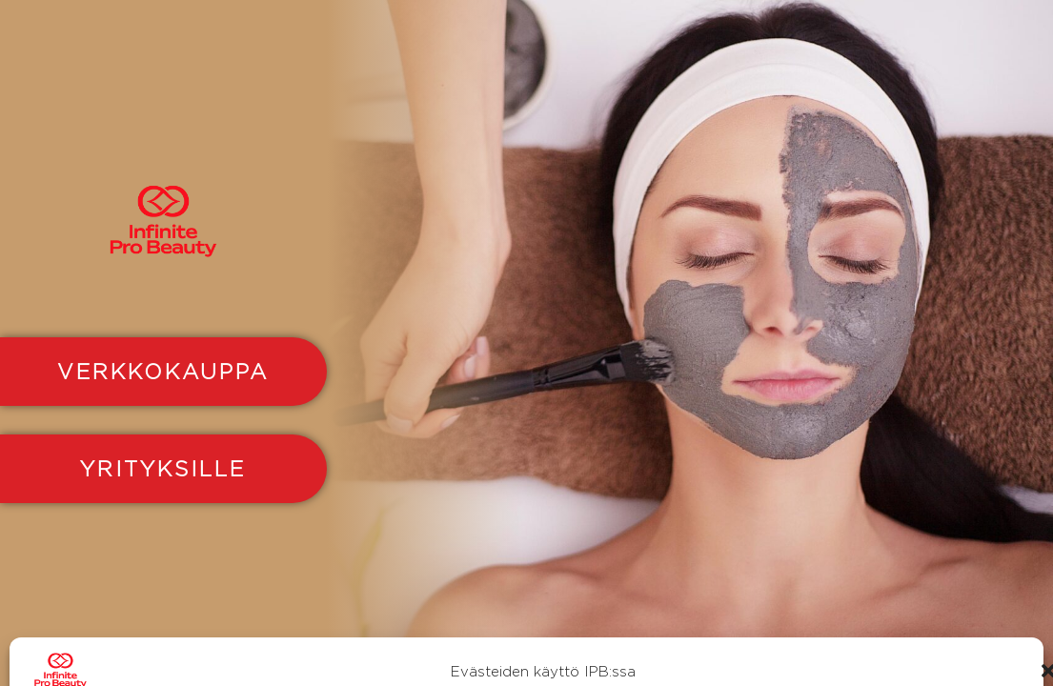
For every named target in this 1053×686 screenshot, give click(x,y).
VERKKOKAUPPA (163, 371)
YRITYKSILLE (163, 468)
